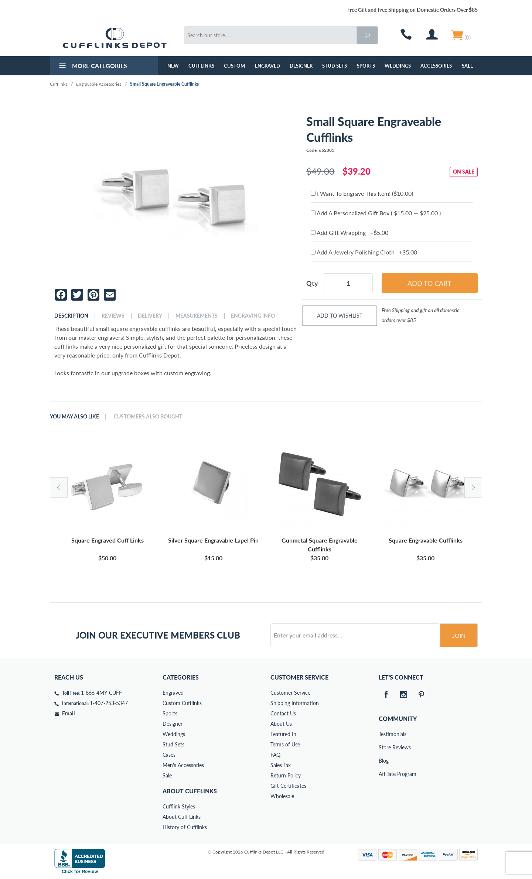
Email (68, 713)
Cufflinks (201, 66)
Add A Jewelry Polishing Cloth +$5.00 (364, 252)
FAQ (275, 755)
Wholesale (282, 796)
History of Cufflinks (185, 827)
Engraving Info (253, 316)
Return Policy (285, 775)
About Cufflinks (190, 790)
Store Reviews (384, 747)
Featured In (283, 734)
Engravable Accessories (98, 84)
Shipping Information (294, 703)
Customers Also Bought (148, 417)
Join (459, 635)
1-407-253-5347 (109, 703)
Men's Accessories (183, 765)
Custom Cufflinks (182, 703)
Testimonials (384, 734)
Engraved (267, 66)
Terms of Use (285, 744)
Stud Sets (334, 66)
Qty (312, 283)
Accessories (436, 66)
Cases (169, 755)
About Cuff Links (182, 817)
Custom (234, 66)
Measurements (196, 316)
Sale (467, 66)
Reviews (113, 316)
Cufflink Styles (179, 806)
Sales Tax (280, 765)
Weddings (398, 66)
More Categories (92, 66)
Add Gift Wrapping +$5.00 (349, 232)
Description (71, 316)
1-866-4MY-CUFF (101, 693)
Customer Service (290, 693)
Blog (384, 760)
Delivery (150, 316)
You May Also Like (74, 417)
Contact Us (283, 713)
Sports (366, 66)
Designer (301, 66)
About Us (281, 724)
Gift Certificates (288, 786)
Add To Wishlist (339, 315)
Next (473, 487)
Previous (59, 487)
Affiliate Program (384, 774)
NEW (173, 66)
